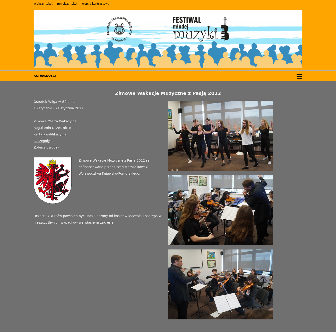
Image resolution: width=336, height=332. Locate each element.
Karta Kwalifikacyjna (50, 134)
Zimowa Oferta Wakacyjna (55, 121)
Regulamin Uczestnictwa (54, 128)
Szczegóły (42, 141)
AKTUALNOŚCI (45, 75)
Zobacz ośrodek (47, 147)
